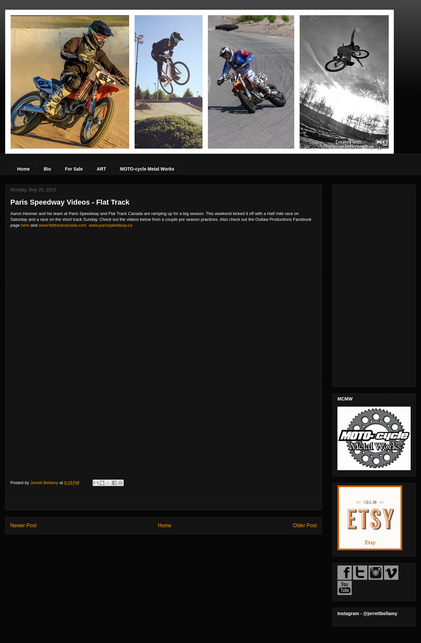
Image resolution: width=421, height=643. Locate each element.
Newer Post (23, 525)
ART (101, 169)
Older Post (305, 525)
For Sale (74, 169)
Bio (47, 169)
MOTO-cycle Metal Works (147, 169)
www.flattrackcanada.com (62, 225)
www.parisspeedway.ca (110, 225)
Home (23, 169)
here (25, 225)
